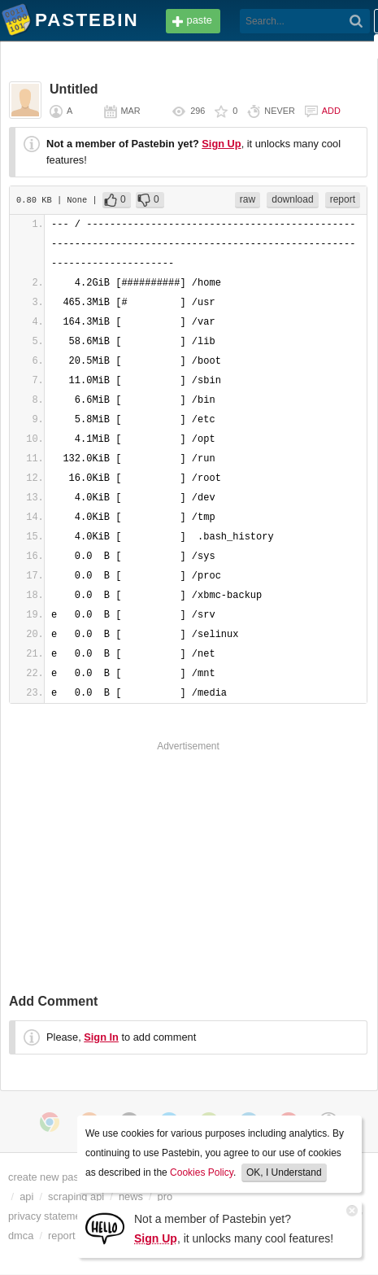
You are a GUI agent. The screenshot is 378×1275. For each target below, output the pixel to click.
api (26, 1196)
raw (247, 199)
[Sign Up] (104, 1227)
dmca (20, 1235)
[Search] (356, 21)
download (292, 199)
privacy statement (48, 1216)
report (342, 199)
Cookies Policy (201, 1172)
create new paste (47, 1177)
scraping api (76, 1196)
